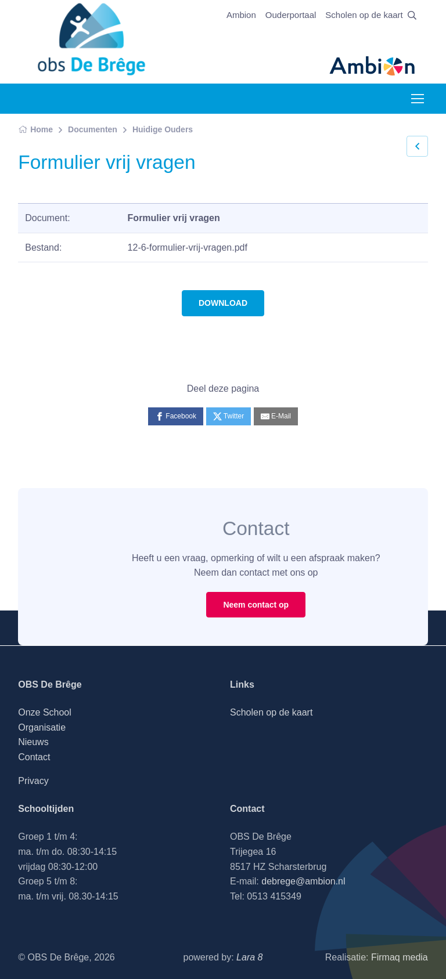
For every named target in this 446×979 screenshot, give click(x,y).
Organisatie (42, 727)
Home (35, 129)
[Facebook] (175, 416)
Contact (34, 757)
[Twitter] (228, 416)
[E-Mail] (276, 416)
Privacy (33, 781)
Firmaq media (399, 957)
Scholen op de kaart (363, 15)
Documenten (92, 129)
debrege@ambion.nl (303, 881)
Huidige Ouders (162, 129)
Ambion (241, 15)
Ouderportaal (290, 15)
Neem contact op (256, 604)
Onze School (44, 712)
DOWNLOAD (223, 303)
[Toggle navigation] (417, 98)
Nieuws (33, 742)
